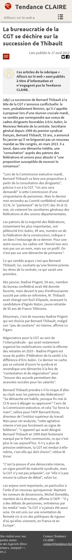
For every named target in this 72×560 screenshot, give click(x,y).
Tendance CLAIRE (40, 7)
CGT (6, 56)
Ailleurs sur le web (19, 17)
